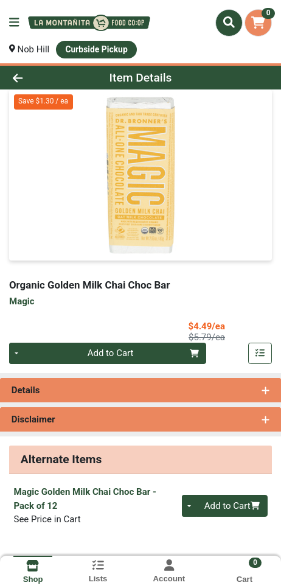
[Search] (229, 22)
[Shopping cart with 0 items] (258, 23)
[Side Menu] (14, 23)
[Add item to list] (260, 354)
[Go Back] (42, 77)
